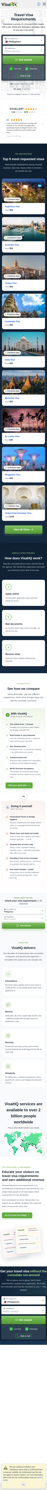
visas (40, 159)
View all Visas (23, 529)
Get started (23, 59)
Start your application (19, 785)
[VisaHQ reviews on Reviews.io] (23, 110)
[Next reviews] (42, 124)
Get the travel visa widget (17, 1215)
